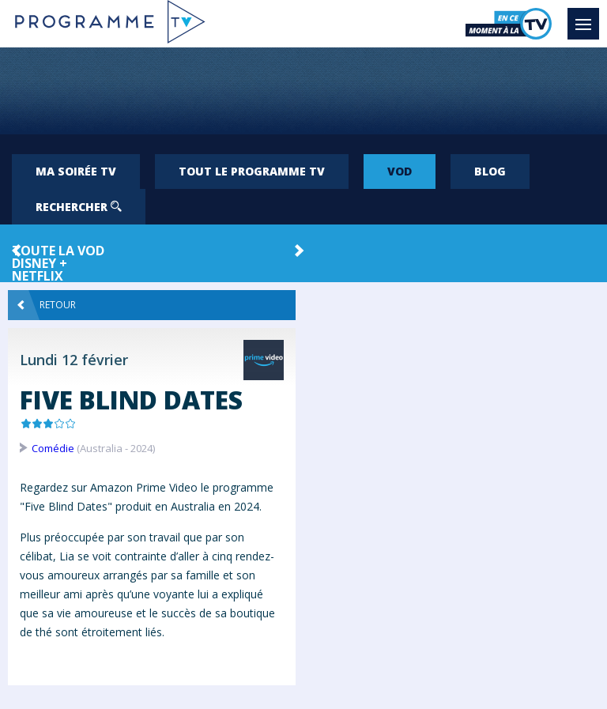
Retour (46, 305)
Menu (587, 16)
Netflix (37, 276)
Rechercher (79, 206)
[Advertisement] (303, 90)
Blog (490, 171)
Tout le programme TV (252, 171)
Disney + (39, 263)
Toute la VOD (58, 250)
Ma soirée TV (76, 171)
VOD (399, 171)
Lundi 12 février (74, 359)
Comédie (53, 448)
